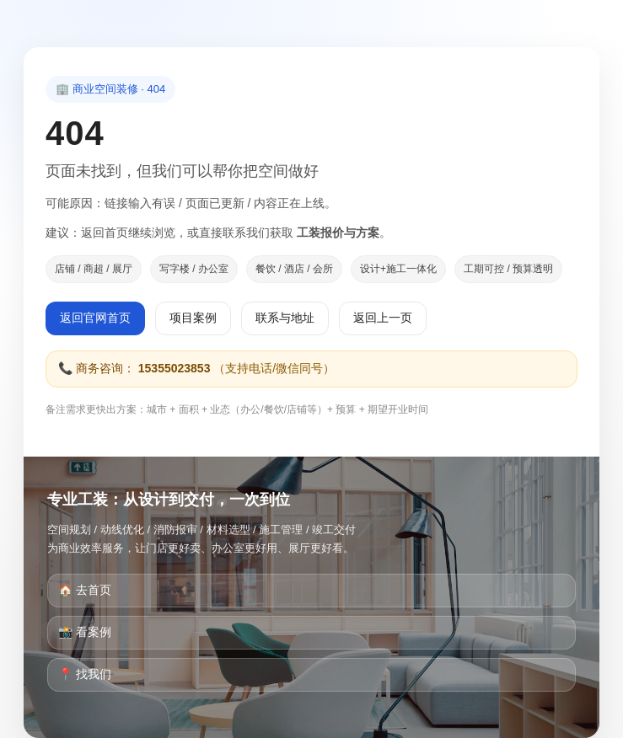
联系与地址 (284, 317)
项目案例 (193, 317)
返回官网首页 (95, 317)
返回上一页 (382, 317)
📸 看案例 (84, 632)
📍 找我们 (84, 674)
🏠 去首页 (84, 589)
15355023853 (174, 368)
